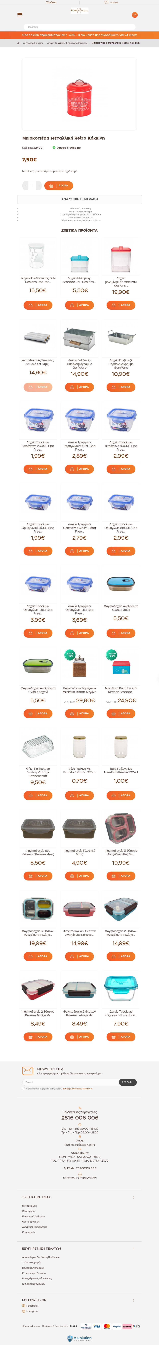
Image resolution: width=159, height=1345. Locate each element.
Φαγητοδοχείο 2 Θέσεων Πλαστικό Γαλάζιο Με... (79, 1013)
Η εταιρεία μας (29, 1206)
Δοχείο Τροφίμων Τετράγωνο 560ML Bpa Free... (79, 446)
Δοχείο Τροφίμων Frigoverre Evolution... (121, 1013)
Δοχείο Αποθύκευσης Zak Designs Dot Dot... (38, 280)
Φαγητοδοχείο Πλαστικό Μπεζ (79, 852)
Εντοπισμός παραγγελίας (80, 1177)
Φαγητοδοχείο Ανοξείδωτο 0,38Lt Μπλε (121, 608)
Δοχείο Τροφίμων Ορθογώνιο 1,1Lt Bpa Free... (79, 610)
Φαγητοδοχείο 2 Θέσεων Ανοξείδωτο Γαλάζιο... (121, 933)
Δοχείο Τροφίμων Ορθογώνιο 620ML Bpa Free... (79, 528)
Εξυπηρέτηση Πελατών (34, 1273)
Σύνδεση (51, 2)
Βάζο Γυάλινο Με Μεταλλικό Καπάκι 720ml (121, 770)
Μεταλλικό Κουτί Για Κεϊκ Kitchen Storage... (121, 690)
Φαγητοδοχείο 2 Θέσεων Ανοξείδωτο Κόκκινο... (79, 933)
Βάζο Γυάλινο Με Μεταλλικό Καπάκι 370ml (79, 770)
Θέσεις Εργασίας (31, 1222)
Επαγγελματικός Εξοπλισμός (37, 1278)
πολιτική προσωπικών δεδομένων (77, 1089)
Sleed (73, 1326)
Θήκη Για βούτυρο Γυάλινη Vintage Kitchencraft (38, 772)
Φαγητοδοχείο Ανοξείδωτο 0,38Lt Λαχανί (38, 690)
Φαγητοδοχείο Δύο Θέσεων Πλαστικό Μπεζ (38, 852)
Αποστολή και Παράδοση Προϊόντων (40, 1257)
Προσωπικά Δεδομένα (33, 1216)
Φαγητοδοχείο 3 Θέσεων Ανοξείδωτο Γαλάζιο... (38, 933)
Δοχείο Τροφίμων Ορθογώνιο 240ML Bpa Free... (38, 528)
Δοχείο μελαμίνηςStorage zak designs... (121, 282)
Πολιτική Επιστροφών (33, 1268)
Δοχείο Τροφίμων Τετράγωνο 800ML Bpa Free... (121, 446)
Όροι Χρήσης (29, 1211)
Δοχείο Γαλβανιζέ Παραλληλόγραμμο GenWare (79, 364)
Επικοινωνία (28, 1232)
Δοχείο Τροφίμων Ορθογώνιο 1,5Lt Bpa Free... (37, 610)
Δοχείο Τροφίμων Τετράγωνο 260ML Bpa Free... (38, 446)
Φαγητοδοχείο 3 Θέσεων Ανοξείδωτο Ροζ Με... (121, 852)
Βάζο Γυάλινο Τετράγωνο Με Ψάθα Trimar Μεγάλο (79, 690)
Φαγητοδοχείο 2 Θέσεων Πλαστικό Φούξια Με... (38, 1013)
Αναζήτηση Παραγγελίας (34, 1227)
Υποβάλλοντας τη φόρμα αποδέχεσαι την (59, 1089)
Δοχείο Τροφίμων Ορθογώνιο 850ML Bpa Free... (121, 528)
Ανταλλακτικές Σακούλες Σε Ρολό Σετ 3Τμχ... (38, 362)
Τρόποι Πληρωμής (31, 1262)
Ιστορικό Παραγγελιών (33, 1284)
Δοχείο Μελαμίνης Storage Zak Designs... (79, 280)
